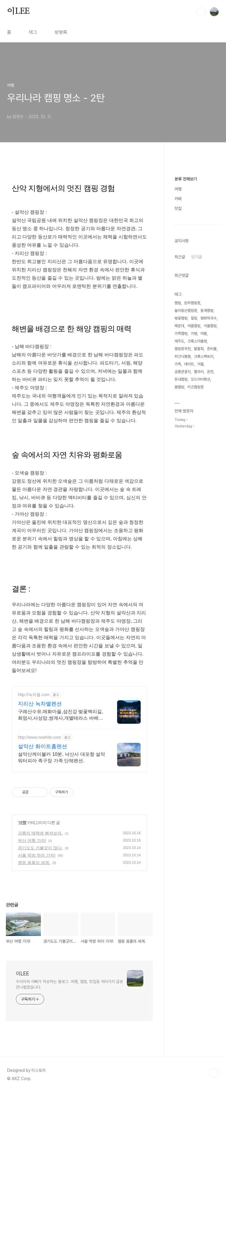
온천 (210, 548)
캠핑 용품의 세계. (34, 1027)
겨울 (200, 540)
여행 (22, 987)
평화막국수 (208, 494)
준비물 (212, 525)
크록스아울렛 (197, 517)
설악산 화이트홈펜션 (42, 911)
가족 (178, 540)
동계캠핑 (206, 487)
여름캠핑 (193, 502)
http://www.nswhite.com (39, 902)
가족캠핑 (181, 510)
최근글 (180, 433)
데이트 (189, 540)
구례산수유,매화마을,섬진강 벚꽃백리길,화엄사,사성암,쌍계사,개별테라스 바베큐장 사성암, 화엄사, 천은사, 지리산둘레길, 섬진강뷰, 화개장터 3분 (61, 880)
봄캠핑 (179, 563)
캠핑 (178, 479)
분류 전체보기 (186, 355)
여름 (203, 510)
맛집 (178, 384)
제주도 (179, 517)
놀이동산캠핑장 (186, 487)
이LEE (18, 11)
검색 (200, 11)
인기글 (196, 433)
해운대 (179, 502)
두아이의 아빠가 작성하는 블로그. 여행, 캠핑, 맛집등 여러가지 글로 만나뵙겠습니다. (69, 1149)
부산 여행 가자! (32, 1005)
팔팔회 (199, 525)
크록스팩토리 (203, 533)
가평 (194, 510)
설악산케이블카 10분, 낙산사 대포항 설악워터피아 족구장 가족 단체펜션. (61, 922)
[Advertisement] (79, 216)
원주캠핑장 (192, 479)
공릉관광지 (183, 548)
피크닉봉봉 (183, 533)
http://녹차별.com (33, 859)
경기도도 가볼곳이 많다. (40, 1012)
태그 (33, 32)
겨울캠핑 (210, 502)
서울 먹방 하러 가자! (37, 1019)
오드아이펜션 (200, 556)
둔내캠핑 (181, 556)
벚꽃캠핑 (181, 494)
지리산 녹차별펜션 (40, 868)
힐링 (194, 494)
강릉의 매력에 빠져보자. (40, 997)
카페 (178, 375)
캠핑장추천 (183, 525)
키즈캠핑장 (195, 563)
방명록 (61, 32)
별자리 (199, 548)
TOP (214, 1237)
